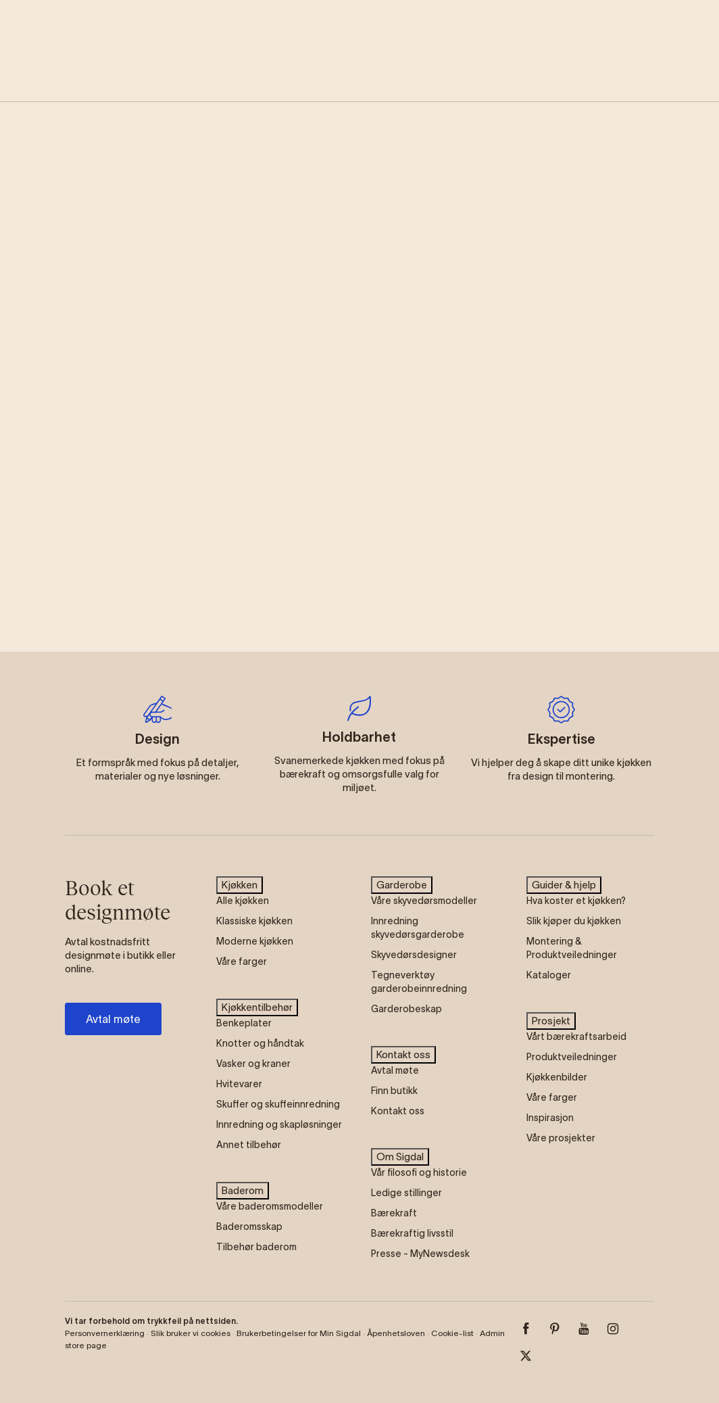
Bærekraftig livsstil (412, 1233)
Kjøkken (239, 884)
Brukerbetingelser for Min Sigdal (299, 1333)
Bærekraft (394, 1213)
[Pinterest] (562, 1328)
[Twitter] (533, 1355)
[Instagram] (620, 1328)
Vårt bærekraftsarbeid (576, 1036)
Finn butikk (394, 1090)
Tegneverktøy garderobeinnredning (419, 982)
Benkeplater (244, 1023)
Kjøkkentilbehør (257, 1007)
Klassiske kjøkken (254, 920)
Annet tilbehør (248, 1144)
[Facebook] (533, 1328)
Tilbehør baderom (256, 1246)
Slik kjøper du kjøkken (573, 920)
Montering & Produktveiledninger (571, 948)
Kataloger (548, 975)
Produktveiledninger (571, 1056)
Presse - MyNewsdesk (420, 1253)
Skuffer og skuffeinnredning (278, 1104)
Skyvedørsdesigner (414, 954)
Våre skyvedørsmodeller (424, 900)
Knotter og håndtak (260, 1043)
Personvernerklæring (105, 1333)
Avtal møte (113, 1019)
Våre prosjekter (560, 1138)
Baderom (243, 1190)
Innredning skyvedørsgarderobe (417, 927)
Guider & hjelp (564, 884)
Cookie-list (452, 1333)
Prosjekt (551, 1020)
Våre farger (241, 961)
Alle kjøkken (242, 900)
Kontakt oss (403, 1054)
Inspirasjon (550, 1117)
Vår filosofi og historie (419, 1172)
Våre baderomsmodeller (269, 1206)
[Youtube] (591, 1328)
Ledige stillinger (406, 1192)
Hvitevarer (239, 1083)
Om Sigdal (400, 1156)
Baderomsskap (249, 1226)
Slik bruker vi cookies (190, 1333)
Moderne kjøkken (254, 941)
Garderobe (401, 884)
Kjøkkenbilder (556, 1077)
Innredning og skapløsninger (279, 1124)
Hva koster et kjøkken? (576, 900)
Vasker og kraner (253, 1063)
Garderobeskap (406, 1008)
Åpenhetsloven (396, 1333)
